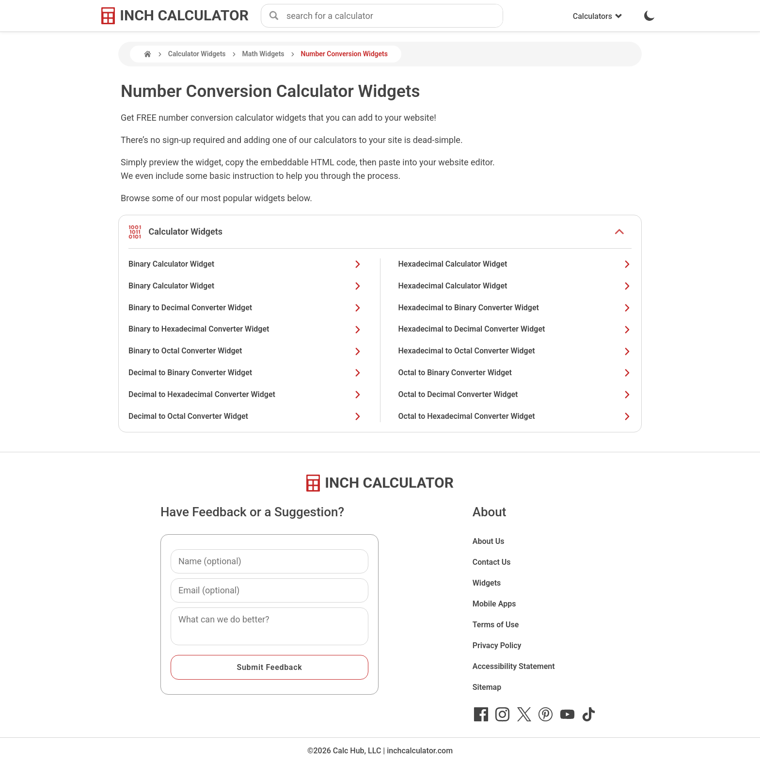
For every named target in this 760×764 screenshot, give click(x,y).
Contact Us (492, 562)
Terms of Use (496, 624)
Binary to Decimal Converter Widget (245, 307)
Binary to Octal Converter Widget (245, 350)
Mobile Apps (494, 603)
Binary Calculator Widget (245, 264)
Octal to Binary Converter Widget (515, 372)
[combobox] (394, 16)
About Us (489, 541)
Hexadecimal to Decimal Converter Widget (515, 329)
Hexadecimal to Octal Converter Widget (515, 350)
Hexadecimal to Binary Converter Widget (515, 307)
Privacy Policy (497, 645)
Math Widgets (263, 54)
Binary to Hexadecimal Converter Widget (245, 329)
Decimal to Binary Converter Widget (245, 372)
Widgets (487, 583)
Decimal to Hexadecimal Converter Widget (245, 394)
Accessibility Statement (514, 666)
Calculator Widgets (197, 54)
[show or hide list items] (619, 231)
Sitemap (487, 687)
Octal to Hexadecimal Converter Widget (515, 416)
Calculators (597, 16)
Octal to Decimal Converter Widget (515, 394)
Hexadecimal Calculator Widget (515, 264)
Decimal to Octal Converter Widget (245, 416)
